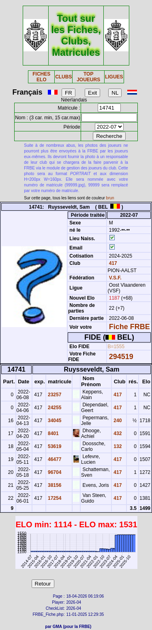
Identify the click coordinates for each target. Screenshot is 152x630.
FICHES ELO (41, 76)
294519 (121, 357)
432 (117, 433)
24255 (54, 407)
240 (117, 420)
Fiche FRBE (129, 327)
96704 (54, 472)
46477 (54, 459)
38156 (54, 485)
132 (117, 446)
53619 (54, 446)
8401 (53, 433)
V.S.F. (115, 278)
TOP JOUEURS (88, 76)
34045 (54, 420)
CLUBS (63, 77)
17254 (54, 498)
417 (112, 263)
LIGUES (114, 77)
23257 (54, 394)
